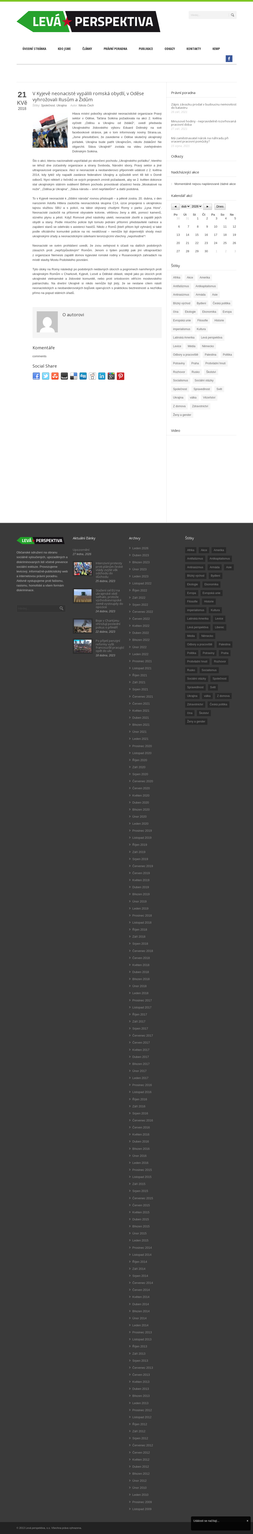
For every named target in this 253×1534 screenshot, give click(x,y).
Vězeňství (209, 397)
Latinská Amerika (183, 337)
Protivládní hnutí (215, 363)
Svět (219, 389)
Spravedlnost (202, 389)
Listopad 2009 (142, 1509)
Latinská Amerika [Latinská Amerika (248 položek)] (198, 618)
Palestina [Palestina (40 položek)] (224, 644)
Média (191, 346)
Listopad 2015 (142, 1177)
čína (176, 311)
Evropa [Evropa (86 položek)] (191, 593)
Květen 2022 (141, 626)
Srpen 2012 (140, 1438)
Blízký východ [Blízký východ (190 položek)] (195, 575)
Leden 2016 (140, 1163)
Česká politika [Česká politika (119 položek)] (218, 704)
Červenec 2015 (142, 1198)
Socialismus (180, 380)
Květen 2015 (141, 1212)
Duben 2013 (140, 1389)
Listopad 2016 (142, 1092)
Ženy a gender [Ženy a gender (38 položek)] (196, 721)
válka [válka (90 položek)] (207, 696)
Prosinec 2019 (142, 830)
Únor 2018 (139, 986)
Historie (219, 320)
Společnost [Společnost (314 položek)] (219, 678)
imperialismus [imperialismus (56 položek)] (195, 610)
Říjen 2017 (139, 1014)
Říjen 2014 (139, 1261)
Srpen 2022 (140, 604)
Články (87, 48)
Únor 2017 (139, 1071)
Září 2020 (139, 767)
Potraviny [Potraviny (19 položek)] (208, 653)
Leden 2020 (140, 823)
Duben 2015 (140, 1219)
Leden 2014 (140, 1325)
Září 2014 (139, 1269)
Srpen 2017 (140, 1028)
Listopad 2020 (142, 753)
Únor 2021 (139, 731)
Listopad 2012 (142, 1417)
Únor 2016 (139, 1156)
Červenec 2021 (142, 696)
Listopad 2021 (142, 668)
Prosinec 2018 (142, 915)
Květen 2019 (141, 880)
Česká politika (221, 303)
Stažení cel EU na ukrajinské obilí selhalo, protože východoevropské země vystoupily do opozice (109, 598)
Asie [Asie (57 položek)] (228, 567)
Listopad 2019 (142, 837)
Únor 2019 (139, 901)
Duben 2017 (140, 1057)
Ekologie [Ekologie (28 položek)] (192, 584)
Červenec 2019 (142, 866)
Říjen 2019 (139, 844)
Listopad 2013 (142, 1339)
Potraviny (179, 363)
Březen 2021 (141, 724)
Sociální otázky (204, 380)
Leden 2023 (140, 576)
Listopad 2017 (142, 1007)
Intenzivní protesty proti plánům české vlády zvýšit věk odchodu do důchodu (109, 570)
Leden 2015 (140, 1240)
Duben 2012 (140, 1466)
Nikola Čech (86, 105)
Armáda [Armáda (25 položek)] (215, 567)
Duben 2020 (140, 802)
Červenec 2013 (142, 1367)
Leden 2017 (140, 1078)
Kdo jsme (64, 48)
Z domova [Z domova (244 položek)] (223, 696)
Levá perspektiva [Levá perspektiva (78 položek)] (198, 627)
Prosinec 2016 (142, 1085)
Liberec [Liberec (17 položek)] (219, 627)
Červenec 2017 (142, 1035)
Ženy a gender (182, 415)
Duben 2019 (140, 887)
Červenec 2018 (142, 951)
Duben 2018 (140, 972)
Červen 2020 (141, 788)
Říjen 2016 (139, 1099)
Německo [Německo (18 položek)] (207, 636)
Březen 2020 (141, 809)
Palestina (210, 354)
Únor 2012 (139, 1480)
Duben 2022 (140, 633)
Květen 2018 (141, 965)
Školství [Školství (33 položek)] (204, 713)
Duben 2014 (140, 1304)
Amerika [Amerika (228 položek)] (219, 550)
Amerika (205, 277)
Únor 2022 (139, 647)
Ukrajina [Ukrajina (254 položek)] (192, 696)
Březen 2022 (141, 640)
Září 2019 (139, 852)
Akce (190, 277)
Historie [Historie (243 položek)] (209, 601)
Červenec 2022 (142, 611)
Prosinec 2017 (142, 1000)
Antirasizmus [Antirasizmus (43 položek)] (195, 567)
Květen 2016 (141, 1134)
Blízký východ (181, 303)
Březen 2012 (141, 1473)
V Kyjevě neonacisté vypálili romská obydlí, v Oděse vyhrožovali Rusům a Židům (88, 96)
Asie (214, 294)
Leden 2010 (140, 1494)
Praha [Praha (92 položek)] (224, 653)
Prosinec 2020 (142, 746)
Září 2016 (139, 1106)
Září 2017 (139, 1021)
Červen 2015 (141, 1205)
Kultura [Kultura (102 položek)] (215, 610)
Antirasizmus (181, 294)
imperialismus (181, 329)
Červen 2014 (141, 1290)
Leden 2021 (140, 739)
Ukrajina (61, 105)
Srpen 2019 (140, 859)
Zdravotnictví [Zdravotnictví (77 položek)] (195, 704)
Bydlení (201, 303)
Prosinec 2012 (142, 1410)
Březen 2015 (141, 1226)
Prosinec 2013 (142, 1332)
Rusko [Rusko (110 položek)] (191, 670)
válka (193, 397)
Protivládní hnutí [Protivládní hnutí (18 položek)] (197, 661)
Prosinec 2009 (142, 1502)
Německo (208, 346)
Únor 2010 (139, 1487)
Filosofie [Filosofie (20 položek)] (192, 601)
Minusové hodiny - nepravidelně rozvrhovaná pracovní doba (203, 123)
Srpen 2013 (140, 1360)
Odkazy (170, 48)
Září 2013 (139, 1353)
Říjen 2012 (139, 1424)
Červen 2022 (141, 618)
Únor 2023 (139, 569)
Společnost (48, 105)
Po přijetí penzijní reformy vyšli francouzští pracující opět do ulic (110, 646)
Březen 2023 (141, 562)
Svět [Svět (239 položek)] (213, 687)
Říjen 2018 (139, 929)
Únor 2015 (139, 1233)
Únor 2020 (139, 816)
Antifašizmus (181, 286)
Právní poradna (115, 48)
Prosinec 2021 (142, 661)
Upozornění (81, 550)
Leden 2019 (140, 908)
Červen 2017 (141, 1042)
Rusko (196, 372)
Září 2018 (139, 936)
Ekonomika (209, 311)
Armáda (200, 294)
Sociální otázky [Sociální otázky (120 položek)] (196, 678)
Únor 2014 (139, 1318)
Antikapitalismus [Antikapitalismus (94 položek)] (220, 558)
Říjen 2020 (139, 760)
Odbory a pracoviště (185, 354)
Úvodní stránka (34, 48)
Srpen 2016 (140, 1113)
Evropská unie (182, 320)
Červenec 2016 (142, 1120)
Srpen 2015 (140, 1191)
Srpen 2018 (140, 943)
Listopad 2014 (142, 1254)
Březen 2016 (141, 1148)
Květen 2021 (141, 710)
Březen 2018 (141, 979)
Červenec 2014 (142, 1283)
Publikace (146, 48)
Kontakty (194, 48)
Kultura (201, 329)
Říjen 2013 (139, 1346)
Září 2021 (139, 682)
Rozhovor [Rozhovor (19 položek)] (220, 661)
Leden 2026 (140, 548)
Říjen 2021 (139, 675)
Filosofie (203, 320)
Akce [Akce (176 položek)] (204, 550)
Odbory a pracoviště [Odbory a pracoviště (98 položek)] (199, 644)
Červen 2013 (141, 1374)
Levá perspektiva (211, 337)
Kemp (216, 48)
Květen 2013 (141, 1382)
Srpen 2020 (140, 774)
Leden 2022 (140, 654)
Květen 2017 (141, 1050)
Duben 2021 (140, 717)
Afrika (176, 277)
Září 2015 (139, 1184)
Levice (177, 346)
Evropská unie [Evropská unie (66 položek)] (211, 593)
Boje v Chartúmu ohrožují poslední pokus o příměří (108, 623)
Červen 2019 (141, 873)
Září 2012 (139, 1431)
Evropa (227, 311)
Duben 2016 (140, 1141)
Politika (227, 354)
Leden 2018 (140, 993)
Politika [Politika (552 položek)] (191, 653)
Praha (195, 363)
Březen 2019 (141, 894)
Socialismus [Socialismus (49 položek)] (209, 670)
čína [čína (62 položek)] (190, 713)
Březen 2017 (141, 1064)
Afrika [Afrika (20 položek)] (190, 550)
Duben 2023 (140, 555)
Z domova (179, 406)
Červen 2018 (141, 958)
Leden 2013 (140, 1403)
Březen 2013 (141, 1396)
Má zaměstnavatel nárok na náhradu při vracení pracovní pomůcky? (199, 139)
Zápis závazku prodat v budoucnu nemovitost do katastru (203, 106)
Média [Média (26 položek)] (191, 636)
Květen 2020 (141, 795)
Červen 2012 (141, 1452)
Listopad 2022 (142, 583)
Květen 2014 (141, 1297)
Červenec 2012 (142, 1445)
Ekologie (190, 311)
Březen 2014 (141, 1311)
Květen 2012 (141, 1459)
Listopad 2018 (142, 922)
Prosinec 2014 (142, 1247)
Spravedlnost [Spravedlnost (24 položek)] (195, 687)
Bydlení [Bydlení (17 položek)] (215, 575)
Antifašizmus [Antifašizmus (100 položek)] (195, 558)
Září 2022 (139, 597)
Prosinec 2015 (142, 1170)
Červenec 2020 (142, 781)
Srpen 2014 (140, 1276)
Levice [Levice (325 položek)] (219, 618)
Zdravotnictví (200, 406)
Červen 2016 (141, 1127)
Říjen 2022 (139, 590)
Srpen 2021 (140, 689)
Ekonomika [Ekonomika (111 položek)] (211, 584)
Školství (211, 372)
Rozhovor (179, 372)
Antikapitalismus (206, 286)
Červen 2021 (141, 703)
